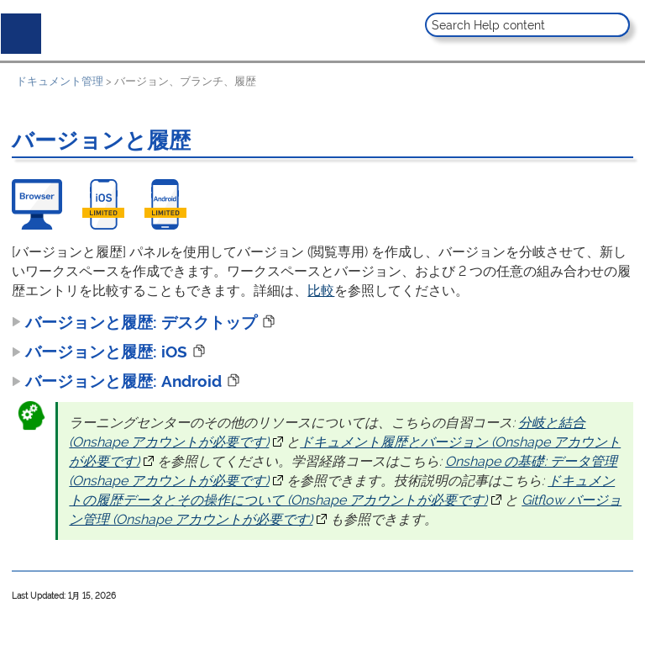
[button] (615, 25)
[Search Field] (527, 25)
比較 (320, 291)
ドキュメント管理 (59, 81)
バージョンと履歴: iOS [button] (99, 351)
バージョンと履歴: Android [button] (117, 381)
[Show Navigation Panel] (17, 30)
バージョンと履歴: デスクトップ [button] (134, 322)
